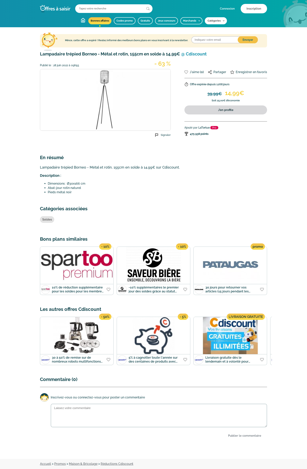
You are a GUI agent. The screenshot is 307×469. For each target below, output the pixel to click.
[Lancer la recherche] (148, 8)
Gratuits (145, 20)
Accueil (83, 20)
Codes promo (124, 20)
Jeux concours (166, 20)
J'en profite (225, 110)
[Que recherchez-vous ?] (114, 8)
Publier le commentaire (244, 435)
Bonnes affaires (100, 20)
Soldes (47, 219)
